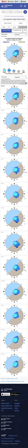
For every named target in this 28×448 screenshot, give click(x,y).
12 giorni (21, 23)
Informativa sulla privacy (7, 438)
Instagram (17, 405)
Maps (4, 27)
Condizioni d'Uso (12, 435)
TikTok (16, 408)
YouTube (16, 410)
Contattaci (17, 441)
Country (3, 10)
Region (10, 10)
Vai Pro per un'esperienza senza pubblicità (14, 16)
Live (9, 27)
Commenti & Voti (17, 30)
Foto (25, 30)
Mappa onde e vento (6, 405)
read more (24, 83)
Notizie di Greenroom (6, 408)
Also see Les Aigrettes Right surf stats (9, 378)
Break (17, 10)
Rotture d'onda (5, 403)
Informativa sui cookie (7, 441)
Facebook (17, 403)
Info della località (6, 30)
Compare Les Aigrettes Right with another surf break (12, 381)
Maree (14, 27)
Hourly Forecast (7, 23)
